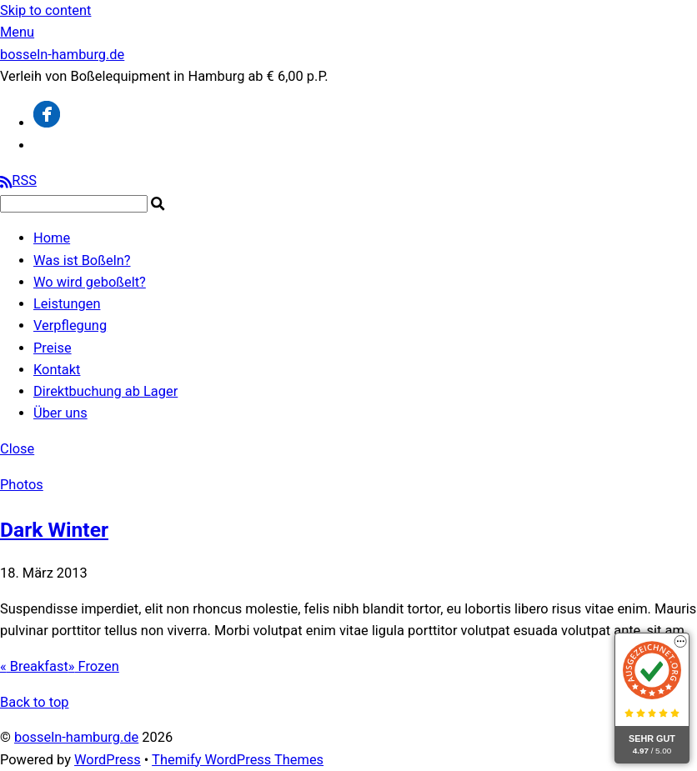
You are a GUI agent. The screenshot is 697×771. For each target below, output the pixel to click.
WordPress (107, 760)
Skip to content (45, 10)
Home (51, 238)
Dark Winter (54, 530)
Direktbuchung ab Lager (105, 391)
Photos (21, 485)
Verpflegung (70, 325)
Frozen (93, 666)
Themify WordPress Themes (237, 760)
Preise (52, 348)
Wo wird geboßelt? (89, 282)
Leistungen (66, 304)
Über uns (60, 413)
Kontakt (56, 370)
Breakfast (34, 666)
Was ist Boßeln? (82, 260)
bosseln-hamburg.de (76, 737)
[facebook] (46, 123)
